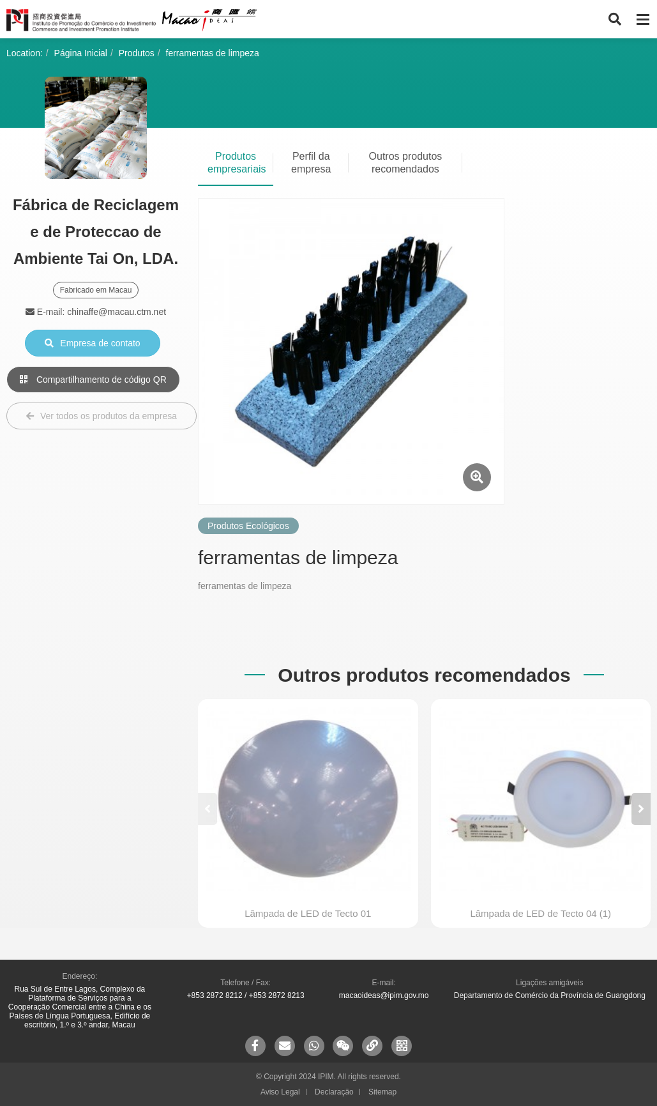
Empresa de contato (92, 343)
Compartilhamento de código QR (93, 379)
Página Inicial (80, 53)
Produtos (137, 53)
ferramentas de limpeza (212, 53)
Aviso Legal (280, 1091)
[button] (641, 809)
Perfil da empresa (311, 162)
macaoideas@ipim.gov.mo (384, 995)
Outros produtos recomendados (405, 162)
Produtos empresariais (237, 162)
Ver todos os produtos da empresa (101, 416)
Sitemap (382, 1091)
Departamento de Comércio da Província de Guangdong (550, 995)
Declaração (334, 1091)
